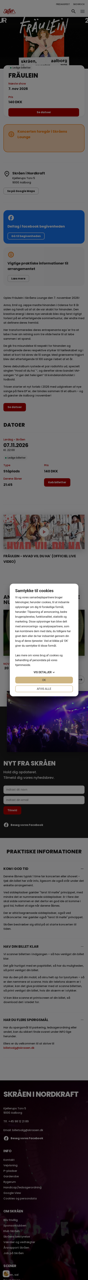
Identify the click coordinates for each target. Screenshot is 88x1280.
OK (44, 680)
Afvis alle (44, 688)
